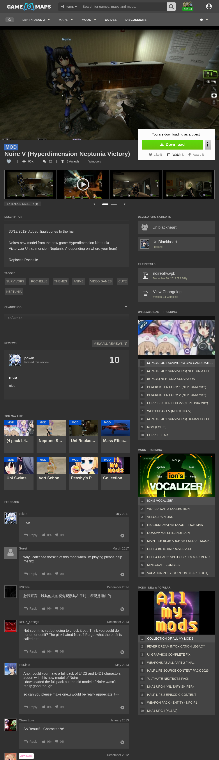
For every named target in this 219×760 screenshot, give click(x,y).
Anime (78, 281)
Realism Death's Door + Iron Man (175, 524)
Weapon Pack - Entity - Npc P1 (172, 702)
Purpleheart (158, 435)
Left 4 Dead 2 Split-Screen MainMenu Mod (180, 557)
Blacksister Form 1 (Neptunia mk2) (176, 387)
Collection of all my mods (170, 638)
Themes (60, 281)
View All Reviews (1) (110, 343)
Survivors (15, 281)
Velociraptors (160, 517)
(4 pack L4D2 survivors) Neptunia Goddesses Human (180, 371)
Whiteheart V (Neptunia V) (169, 411)
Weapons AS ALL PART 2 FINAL (170, 662)
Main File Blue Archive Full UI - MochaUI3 (180, 540)
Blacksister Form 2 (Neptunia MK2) (176, 395)
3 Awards (70, 161)
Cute (122, 281)
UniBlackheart (164, 242)
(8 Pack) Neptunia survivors (171, 379)
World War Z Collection (168, 508)
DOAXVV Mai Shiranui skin (168, 533)
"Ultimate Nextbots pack (168, 678)
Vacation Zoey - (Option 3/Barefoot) (177, 573)
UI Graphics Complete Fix (169, 654)
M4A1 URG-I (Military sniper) (170, 686)
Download (172, 144)
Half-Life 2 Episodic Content (171, 694)
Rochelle (39, 281)
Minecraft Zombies (163, 565)
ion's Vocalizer (160, 500)
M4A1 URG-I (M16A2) (162, 710)
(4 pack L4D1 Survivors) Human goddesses (180, 419)
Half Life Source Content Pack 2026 (177, 670)
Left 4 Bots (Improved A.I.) (169, 549)
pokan (29, 358)
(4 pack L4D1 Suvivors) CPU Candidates (179, 363)
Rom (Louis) (156, 427)
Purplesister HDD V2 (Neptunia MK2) (177, 403)
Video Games (101, 281)
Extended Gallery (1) (22, 203)
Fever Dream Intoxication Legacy (176, 646)
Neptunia (14, 291)
